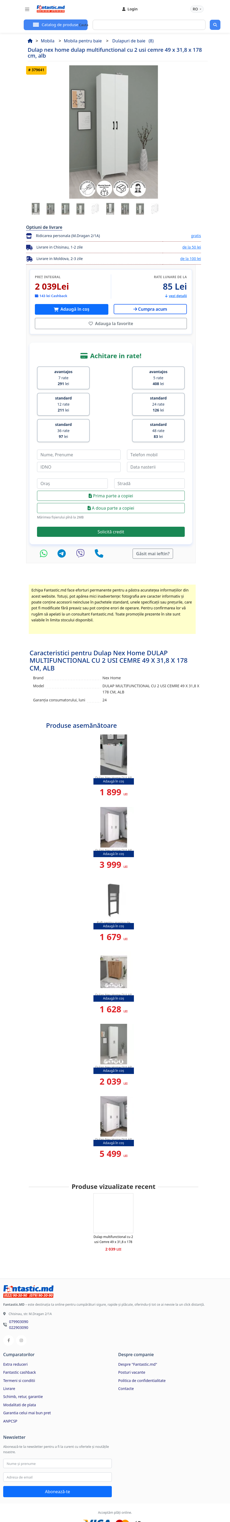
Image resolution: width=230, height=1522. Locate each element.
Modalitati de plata (19, 1375)
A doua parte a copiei (111, 479)
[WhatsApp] (45, 524)
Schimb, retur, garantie (23, 1367)
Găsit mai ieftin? (153, 524)
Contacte (126, 1359)
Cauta (83, 24)
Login (130, 8)
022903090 (18, 1298)
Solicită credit (110, 502)
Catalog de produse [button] (60, 24)
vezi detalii (176, 295)
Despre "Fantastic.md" (137, 1334)
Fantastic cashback (19, 1342)
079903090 (18, 1292)
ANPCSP (10, 1391)
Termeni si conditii (19, 1351)
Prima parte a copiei (111, 467)
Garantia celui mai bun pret (27, 1383)
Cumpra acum (150, 309)
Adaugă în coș (74, 309)
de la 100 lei (190, 258)
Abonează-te (57, 1462)
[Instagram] (21, 1311)
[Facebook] (8, 1311)
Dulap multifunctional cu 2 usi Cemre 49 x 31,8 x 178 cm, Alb (113, 1212)
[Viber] (81, 524)
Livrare (9, 1359)
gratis (196, 235)
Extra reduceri (15, 1334)
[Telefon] (99, 524)
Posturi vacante (131, 1342)
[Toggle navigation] (27, 9)
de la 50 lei (191, 247)
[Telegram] (63, 524)
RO (196, 8)
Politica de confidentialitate (142, 1351)
